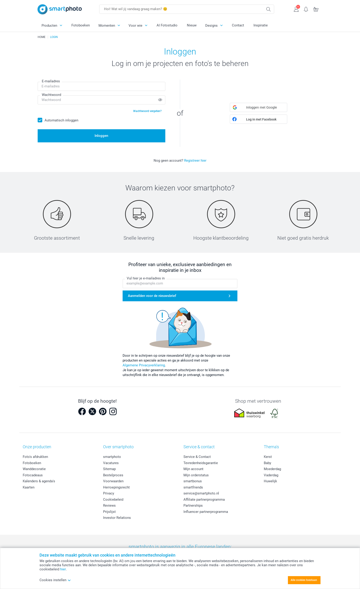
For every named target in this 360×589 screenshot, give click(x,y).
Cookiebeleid (113, 499)
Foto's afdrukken (35, 457)
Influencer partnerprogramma (205, 512)
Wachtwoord (51, 95)
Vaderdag (271, 475)
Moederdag (272, 469)
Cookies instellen (55, 580)
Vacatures (111, 463)
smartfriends (193, 487)
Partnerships (193, 505)
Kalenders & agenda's (39, 481)
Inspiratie (260, 25)
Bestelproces (113, 475)
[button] (258, 107)
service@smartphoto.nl (201, 493)
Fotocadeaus (33, 475)
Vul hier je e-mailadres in (146, 278)
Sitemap (109, 469)
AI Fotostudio (167, 25)
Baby (267, 463)
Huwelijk (270, 481)
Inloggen (101, 136)
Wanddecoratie (34, 469)
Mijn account (193, 469)
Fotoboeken (80, 25)
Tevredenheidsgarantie (200, 463)
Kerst (268, 457)
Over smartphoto (118, 446)
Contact (238, 25)
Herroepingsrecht (116, 487)
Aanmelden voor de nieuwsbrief (152, 296)
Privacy (108, 493)
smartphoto (112, 457)
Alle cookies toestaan (304, 580)
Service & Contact (197, 457)
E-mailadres (51, 81)
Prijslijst (109, 512)
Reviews (109, 505)
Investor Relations (117, 518)
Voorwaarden (113, 481)
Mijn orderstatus (196, 475)
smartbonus (192, 481)
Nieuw (192, 25)
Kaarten (28, 487)
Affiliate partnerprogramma (204, 499)
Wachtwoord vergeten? (147, 111)
